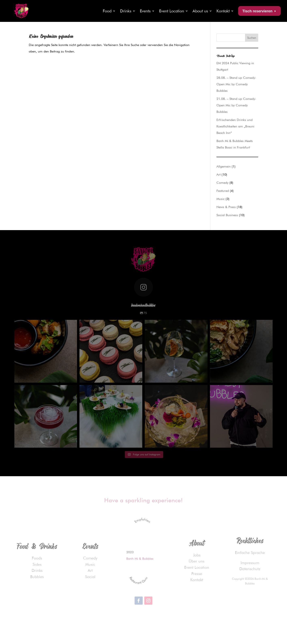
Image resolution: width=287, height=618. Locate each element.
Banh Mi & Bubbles (139, 558)
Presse (196, 573)
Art (218, 174)
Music (220, 199)
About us (200, 11)
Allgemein (223, 166)
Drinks (125, 11)
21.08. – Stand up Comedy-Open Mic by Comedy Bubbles (236, 105)
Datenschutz (249, 569)
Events (145, 11)
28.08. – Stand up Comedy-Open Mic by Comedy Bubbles (236, 84)
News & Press (226, 207)
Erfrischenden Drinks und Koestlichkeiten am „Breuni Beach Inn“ (235, 126)
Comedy (222, 183)
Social (90, 576)
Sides (37, 564)
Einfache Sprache (250, 552)
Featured (222, 191)
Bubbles (37, 576)
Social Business (227, 215)
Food (107, 11)
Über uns (197, 561)
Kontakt (223, 11)
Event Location (171, 11)
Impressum (250, 562)
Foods (37, 558)
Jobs (196, 555)
